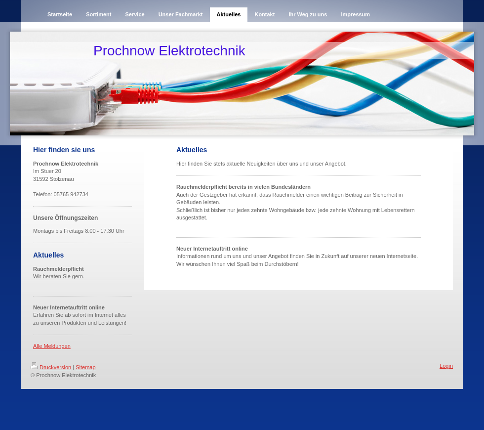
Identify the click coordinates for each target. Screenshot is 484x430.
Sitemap (85, 367)
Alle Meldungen (52, 346)
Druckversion (51, 367)
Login (446, 366)
